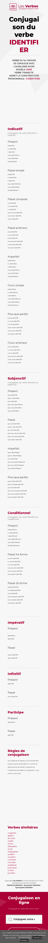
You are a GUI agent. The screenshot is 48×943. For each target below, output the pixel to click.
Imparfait (13, 256)
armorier (11, 838)
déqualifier (12, 846)
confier (11, 870)
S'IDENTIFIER (33, 79)
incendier (12, 862)
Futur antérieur (17, 342)
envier (10, 844)
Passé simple (16, 170)
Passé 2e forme (17, 583)
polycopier (12, 868)
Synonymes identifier (24, 887)
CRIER (29, 69)
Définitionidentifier (15, 885)
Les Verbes (17, 881)
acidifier (11, 854)
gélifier (11, 836)
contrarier (12, 860)
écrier (10, 849)
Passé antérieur (18, 227)
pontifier (11, 873)
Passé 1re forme (18, 554)
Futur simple (16, 285)
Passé (11, 419)
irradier (11, 841)
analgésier (12, 865)
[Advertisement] (24, 103)
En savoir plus (24, 938)
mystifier (12, 857)
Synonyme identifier (32, 885)
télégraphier (13, 852)
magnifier (12, 833)
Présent (13, 141)
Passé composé (17, 199)
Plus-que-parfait (18, 314)
